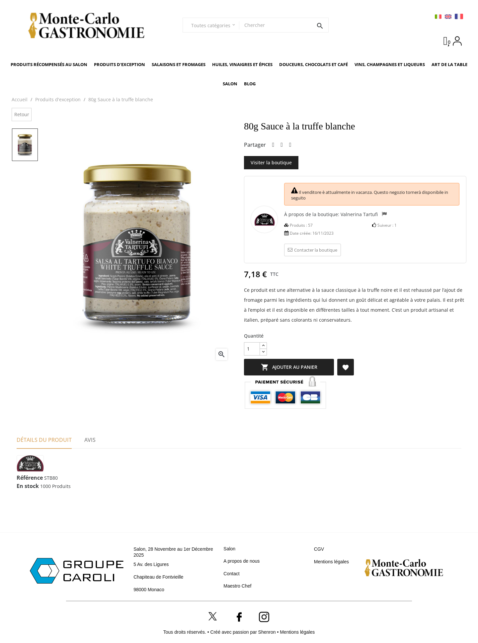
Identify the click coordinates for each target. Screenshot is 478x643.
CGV (319, 549)
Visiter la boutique (271, 162)
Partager (273, 145)
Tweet (282, 145)
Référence (30, 478)
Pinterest (290, 145)
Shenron (267, 632)
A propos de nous (241, 561)
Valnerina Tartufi (359, 214)
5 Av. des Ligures (151, 564)
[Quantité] (252, 349)
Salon (229, 548)
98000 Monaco (148, 589)
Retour (21, 114)
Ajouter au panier (294, 367)
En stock (28, 486)
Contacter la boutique (312, 250)
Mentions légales (331, 561)
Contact (231, 573)
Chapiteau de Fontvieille (158, 577)
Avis (90, 439)
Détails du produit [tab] (44, 439)
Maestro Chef (237, 586)
